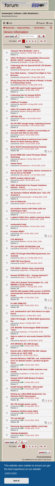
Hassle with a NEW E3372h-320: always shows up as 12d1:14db (29, 352)
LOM (21, 346)
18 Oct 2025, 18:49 (32, 97)
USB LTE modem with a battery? (25, 109)
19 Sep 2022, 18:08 (37, 270)
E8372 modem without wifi (23, 178)
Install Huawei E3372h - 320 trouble (27, 387)
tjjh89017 (23, 287)
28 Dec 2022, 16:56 (37, 219)
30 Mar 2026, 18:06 (32, 90)
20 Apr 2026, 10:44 (34, 53)
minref (22, 143)
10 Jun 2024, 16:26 (33, 143)
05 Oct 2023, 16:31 (32, 180)
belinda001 (24, 62)
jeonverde (23, 85)
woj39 (22, 180)
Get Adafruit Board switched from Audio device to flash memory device (29, 140)
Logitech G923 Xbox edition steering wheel (30, 217)
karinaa (22, 111)
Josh (21, 90)
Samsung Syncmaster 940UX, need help (29, 426)
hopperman (24, 270)
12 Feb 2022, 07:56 (36, 332)
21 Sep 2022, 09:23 (35, 263)
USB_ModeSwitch (30, 13)
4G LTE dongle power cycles (24, 404)
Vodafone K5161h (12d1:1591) (24, 411)
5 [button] (35, 41)
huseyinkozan (24, 165)
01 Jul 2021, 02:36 (31, 413)
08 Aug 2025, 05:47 (34, 111)
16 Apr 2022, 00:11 (32, 305)
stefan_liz (23, 258)
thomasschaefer (25, 197)
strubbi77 (23, 263)
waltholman (24, 219)
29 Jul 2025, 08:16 (34, 118)
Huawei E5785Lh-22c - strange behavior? (29, 275)
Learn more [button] (11, 473)
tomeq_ (22, 277)
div (21, 355)
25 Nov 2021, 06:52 (32, 365)
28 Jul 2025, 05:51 (32, 135)
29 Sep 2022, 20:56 (37, 248)
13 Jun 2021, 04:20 (32, 420)
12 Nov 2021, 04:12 (32, 382)
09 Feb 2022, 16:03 (35, 340)
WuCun (22, 315)
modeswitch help (18, 224)
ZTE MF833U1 (17, 239)
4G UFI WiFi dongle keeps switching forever (31, 123)
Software (18, 13)
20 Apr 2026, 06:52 (38, 77)
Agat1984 (23, 104)
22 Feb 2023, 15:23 (33, 203)
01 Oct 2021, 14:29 (32, 398)
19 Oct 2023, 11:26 (38, 165)
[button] (19, 41)
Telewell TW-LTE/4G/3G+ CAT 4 (25, 51)
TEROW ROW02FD (19, 433)
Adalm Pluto (16, 163)
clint (21, 233)
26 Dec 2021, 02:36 (32, 346)
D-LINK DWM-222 (18, 303)
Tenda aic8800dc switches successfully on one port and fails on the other (30, 132)
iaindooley (23, 332)
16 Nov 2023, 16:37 (34, 159)
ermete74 (23, 189)
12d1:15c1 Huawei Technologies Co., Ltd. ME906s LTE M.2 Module (29, 283)
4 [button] (32, 41)
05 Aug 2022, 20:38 (34, 277)
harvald (22, 213)
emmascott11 (24, 125)
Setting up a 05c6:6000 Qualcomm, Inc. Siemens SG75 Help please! (28, 395)
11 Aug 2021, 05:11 (32, 406)
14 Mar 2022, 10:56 (34, 315)
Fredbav (23, 118)
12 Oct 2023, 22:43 (38, 175)
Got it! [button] (16, 481)
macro (22, 135)
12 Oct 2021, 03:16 (32, 389)
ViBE (21, 297)
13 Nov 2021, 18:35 (37, 374)
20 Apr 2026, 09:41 (36, 62)
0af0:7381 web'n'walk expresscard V (27, 88)
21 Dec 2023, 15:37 (32, 149)
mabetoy (23, 53)
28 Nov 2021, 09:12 (31, 355)
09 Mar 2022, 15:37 (33, 323)
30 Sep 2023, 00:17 (35, 189)
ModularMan (24, 226)
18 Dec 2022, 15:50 (38, 226)
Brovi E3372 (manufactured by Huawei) (28, 147)
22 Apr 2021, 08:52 (32, 435)
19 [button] (41, 41)
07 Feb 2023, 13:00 (34, 213)
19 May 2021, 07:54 (32, 428)
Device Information (16, 32)
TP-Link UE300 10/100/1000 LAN (25, 246)
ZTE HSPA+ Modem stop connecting (27, 268)
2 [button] (26, 41)
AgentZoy (23, 340)
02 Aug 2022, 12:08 (35, 287)
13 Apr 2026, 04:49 (35, 85)
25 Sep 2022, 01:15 (35, 258)
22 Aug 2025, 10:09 (35, 104)
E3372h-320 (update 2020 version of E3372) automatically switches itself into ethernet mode (30, 293)
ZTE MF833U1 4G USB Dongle (24, 344)
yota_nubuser (24, 175)
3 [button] (29, 41)
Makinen (23, 241)
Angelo (22, 203)
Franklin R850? (17, 231)
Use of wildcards (18, 201)
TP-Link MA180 (17, 418)
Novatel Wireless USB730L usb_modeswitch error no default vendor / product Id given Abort (31, 360)
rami (21, 149)
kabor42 (23, 159)
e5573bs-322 (16, 116)
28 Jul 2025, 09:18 (38, 125)
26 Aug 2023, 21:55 (40, 197)
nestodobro (24, 374)
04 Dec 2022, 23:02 (35, 241)
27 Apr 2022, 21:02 (32, 297)
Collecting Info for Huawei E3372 (25, 95)
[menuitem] (9, 23)
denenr (22, 323)
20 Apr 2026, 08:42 (38, 70)
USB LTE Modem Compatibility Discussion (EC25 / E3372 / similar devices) (30, 59)
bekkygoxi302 (24, 70)
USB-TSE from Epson (20, 261)
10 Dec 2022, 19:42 (31, 233)
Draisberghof (7, 13)
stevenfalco (24, 248)
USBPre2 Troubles (19, 102)
